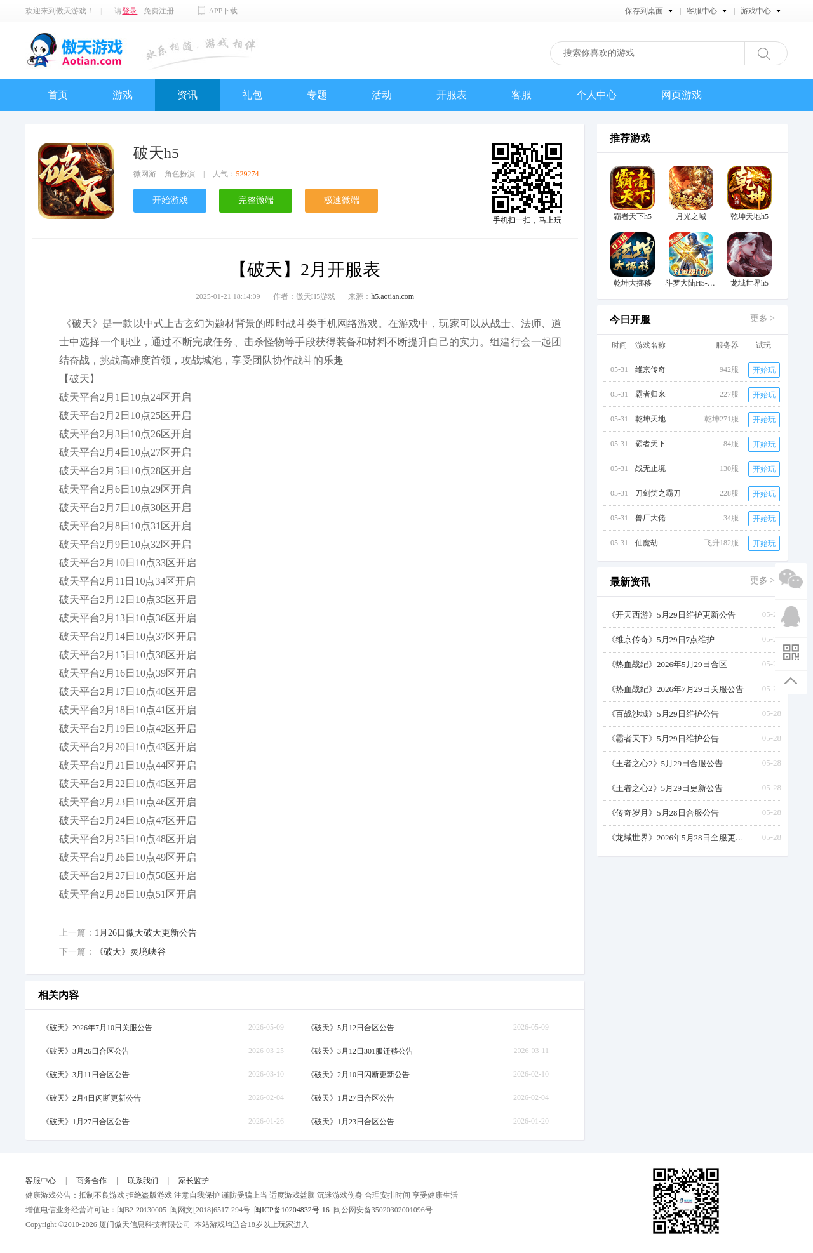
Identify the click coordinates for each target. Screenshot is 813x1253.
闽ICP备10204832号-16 (292, 1209)
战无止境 (650, 468)
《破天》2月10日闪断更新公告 (358, 1074)
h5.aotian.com (392, 296)
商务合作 (91, 1180)
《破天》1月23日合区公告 (350, 1121)
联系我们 (143, 1180)
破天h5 (156, 153)
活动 (382, 95)
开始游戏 (170, 200)
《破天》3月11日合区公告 (86, 1074)
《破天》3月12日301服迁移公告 (360, 1051)
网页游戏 (681, 95)
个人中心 (596, 95)
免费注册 (159, 10)
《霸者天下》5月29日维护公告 (663, 738)
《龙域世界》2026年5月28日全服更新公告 (677, 837)
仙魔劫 (646, 542)
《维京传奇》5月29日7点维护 (661, 639)
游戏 (122, 95)
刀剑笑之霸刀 (658, 493)
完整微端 (256, 200)
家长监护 (193, 1180)
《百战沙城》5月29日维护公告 (663, 714)
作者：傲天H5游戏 (304, 296)
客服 (521, 95)
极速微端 (341, 200)
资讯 (187, 95)
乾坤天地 (650, 418)
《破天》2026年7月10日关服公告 (97, 1027)
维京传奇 (650, 369)
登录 (129, 10)
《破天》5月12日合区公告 (350, 1027)
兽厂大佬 (650, 518)
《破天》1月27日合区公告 (350, 1098)
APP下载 (223, 10)
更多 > (762, 318)
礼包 (252, 95)
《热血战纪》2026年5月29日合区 (667, 664)
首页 (58, 95)
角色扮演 (180, 173)
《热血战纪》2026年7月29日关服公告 (675, 689)
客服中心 (40, 1180)
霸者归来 (650, 394)
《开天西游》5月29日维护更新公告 (671, 615)
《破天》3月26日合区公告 (86, 1051)
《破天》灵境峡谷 (130, 952)
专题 (317, 95)
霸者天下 (650, 443)
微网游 (144, 173)
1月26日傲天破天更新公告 (146, 933)
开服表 (451, 95)
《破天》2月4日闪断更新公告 (91, 1098)
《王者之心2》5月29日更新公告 (665, 788)
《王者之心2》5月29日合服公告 (665, 763)
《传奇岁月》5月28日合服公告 (663, 813)
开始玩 (764, 370)
